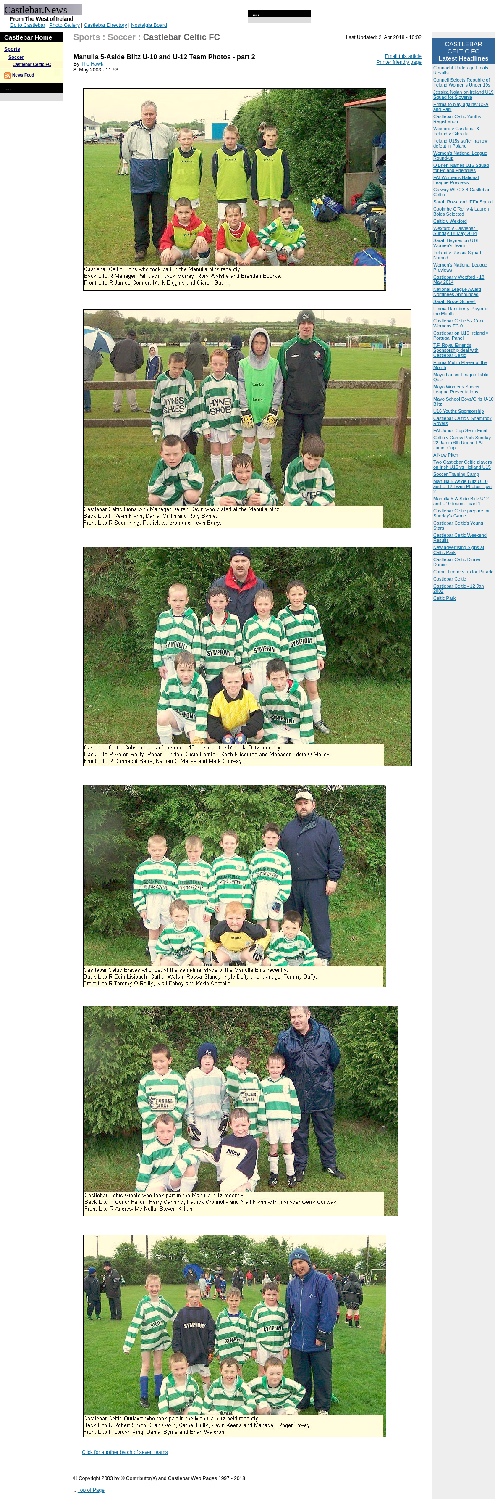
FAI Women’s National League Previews (456, 180)
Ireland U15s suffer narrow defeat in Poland (460, 143)
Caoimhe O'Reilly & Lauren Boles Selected (461, 211)
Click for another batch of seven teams (125, 1452)
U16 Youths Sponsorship (458, 411)
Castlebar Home (28, 37)
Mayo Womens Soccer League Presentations (456, 389)
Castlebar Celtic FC (32, 64)
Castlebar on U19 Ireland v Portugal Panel (460, 335)
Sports (12, 49)
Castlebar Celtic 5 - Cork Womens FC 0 (458, 323)
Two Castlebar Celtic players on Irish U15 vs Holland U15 (462, 464)
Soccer (16, 57)
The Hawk (92, 64)
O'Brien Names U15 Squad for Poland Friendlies (461, 168)
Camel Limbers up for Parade (463, 571)
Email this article (403, 56)
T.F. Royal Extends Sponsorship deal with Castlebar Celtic (456, 350)
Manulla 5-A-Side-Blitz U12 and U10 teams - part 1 (461, 501)
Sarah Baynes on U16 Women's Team (456, 243)
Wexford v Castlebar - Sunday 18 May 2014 (455, 231)
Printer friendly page (399, 62)
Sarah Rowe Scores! (454, 301)
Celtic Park (444, 598)
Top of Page (91, 1490)
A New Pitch (445, 454)
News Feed (23, 75)
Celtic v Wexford (450, 221)
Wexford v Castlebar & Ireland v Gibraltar (456, 131)
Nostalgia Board (149, 25)
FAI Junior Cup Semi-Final (460, 430)
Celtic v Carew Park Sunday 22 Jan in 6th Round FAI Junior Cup (462, 442)
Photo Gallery (64, 25)
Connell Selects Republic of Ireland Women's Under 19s (461, 82)
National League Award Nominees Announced (457, 292)
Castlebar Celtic (449, 578)
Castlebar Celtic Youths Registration (457, 119)
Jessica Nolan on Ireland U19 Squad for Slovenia (463, 95)
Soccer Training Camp (456, 474)
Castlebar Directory (105, 25)
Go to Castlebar (27, 25)
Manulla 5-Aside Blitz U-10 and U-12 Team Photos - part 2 (462, 486)
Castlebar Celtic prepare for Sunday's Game (461, 513)
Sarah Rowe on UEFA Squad (463, 201)
